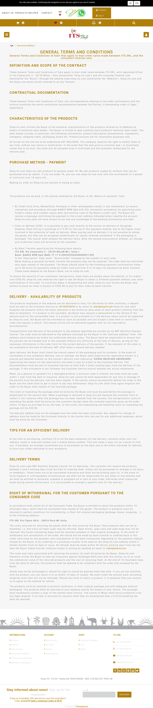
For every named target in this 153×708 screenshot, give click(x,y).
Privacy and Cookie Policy (21, 658)
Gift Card (48, 645)
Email (85, 690)
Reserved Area (51, 653)
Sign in (100, 15)
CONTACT (47, 13)
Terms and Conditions (20, 653)
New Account (50, 640)
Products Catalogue (88, 640)
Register (101, 10)
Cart (81, 645)
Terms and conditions (26, 46)
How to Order (16, 649)
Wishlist (48, 649)
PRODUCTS (21, 13)
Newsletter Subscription (20, 662)
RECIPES (33, 13)
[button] (17, 22)
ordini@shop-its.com (103, 306)
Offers (82, 649)
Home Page (12, 45)
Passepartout (82, 706)
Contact (14, 645)
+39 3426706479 (67, 306)
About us (14, 640)
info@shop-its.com (124, 655)
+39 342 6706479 (123, 642)
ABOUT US (8, 13)
